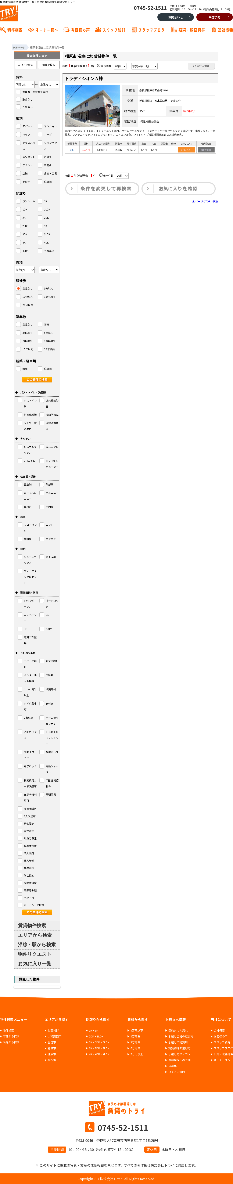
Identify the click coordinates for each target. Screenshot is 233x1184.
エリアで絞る (25, 64)
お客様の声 (80, 29)
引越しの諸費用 (178, 1042)
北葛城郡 (53, 1030)
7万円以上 (136, 1054)
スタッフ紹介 (114, 29)
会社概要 (225, 29)
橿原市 (52, 1054)
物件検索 (14, 29)
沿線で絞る (48, 64)
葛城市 (52, 1048)
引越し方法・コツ (179, 1054)
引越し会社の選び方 (180, 1036)
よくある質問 (176, 1072)
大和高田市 (54, 1036)
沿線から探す (11, 1042)
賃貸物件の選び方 (179, 1048)
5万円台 (135, 1042)
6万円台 (135, 1048)
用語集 (172, 1066)
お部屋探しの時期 (179, 1060)
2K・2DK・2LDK (99, 1042)
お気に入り (187, 150)
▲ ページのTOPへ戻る (205, 201)
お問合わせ (175, 17)
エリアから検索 (35, 935)
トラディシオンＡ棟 (84, 78)
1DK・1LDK (96, 1036)
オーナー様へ (46, 29)
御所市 (52, 1060)
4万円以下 (136, 1030)
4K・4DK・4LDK (99, 1054)
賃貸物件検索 (32, 925)
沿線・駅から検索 (37, 944)
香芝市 (52, 1042)
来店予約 (215, 17)
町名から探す (11, 1036)
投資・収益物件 (191, 29)
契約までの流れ (178, 1030)
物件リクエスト (35, 954)
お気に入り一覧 (34, 963)
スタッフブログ (151, 29)
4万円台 (135, 1036)
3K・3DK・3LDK (99, 1048)
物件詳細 (206, 150)
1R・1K (93, 1030)
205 (72, 149)
